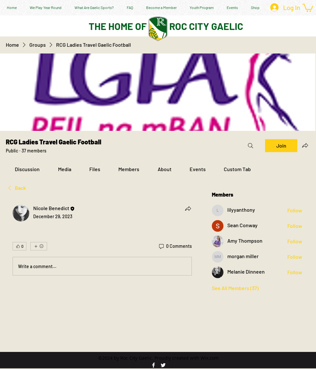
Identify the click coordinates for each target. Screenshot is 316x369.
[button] (307, 7)
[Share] (188, 208)
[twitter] (163, 365)
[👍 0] (19, 246)
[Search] (250, 145)
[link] (27, 169)
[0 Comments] (175, 246)
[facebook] (153, 365)
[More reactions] (38, 246)
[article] (102, 241)
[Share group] (305, 145)
